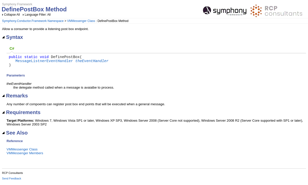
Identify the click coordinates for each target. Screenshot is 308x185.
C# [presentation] (12, 48)
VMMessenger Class (81, 21)
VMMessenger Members (25, 156)
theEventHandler (92, 62)
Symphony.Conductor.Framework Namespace (33, 21)
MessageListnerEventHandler (44, 62)
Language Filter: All (38, 14)
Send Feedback (11, 181)
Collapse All (12, 14)
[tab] (11, 48)
